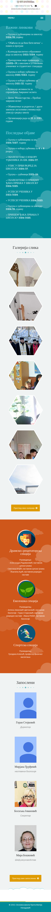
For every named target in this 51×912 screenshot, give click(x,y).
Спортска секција (25, 645)
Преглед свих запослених (25, 878)
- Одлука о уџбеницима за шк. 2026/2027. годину (21, 141)
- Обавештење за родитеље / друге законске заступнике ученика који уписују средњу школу (24, 109)
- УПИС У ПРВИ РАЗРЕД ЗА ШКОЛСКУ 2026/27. (21, 167)
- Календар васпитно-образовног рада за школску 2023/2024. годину (24, 53)
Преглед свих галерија (25, 508)
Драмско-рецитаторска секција (25, 552)
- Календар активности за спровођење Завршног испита (21, 91)
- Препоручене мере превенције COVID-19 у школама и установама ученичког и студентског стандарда (24, 63)
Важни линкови (19, 27)
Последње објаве (20, 133)
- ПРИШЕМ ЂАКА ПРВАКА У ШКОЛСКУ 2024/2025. (22, 216)
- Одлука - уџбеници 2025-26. (22, 174)
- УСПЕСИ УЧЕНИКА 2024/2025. (24, 200)
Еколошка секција (25, 601)
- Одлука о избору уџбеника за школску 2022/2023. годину (22, 73)
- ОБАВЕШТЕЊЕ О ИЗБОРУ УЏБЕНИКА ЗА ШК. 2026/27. (22, 159)
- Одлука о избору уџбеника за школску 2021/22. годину (22, 82)
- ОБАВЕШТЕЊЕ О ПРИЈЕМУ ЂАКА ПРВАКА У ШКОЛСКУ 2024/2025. (22, 183)
